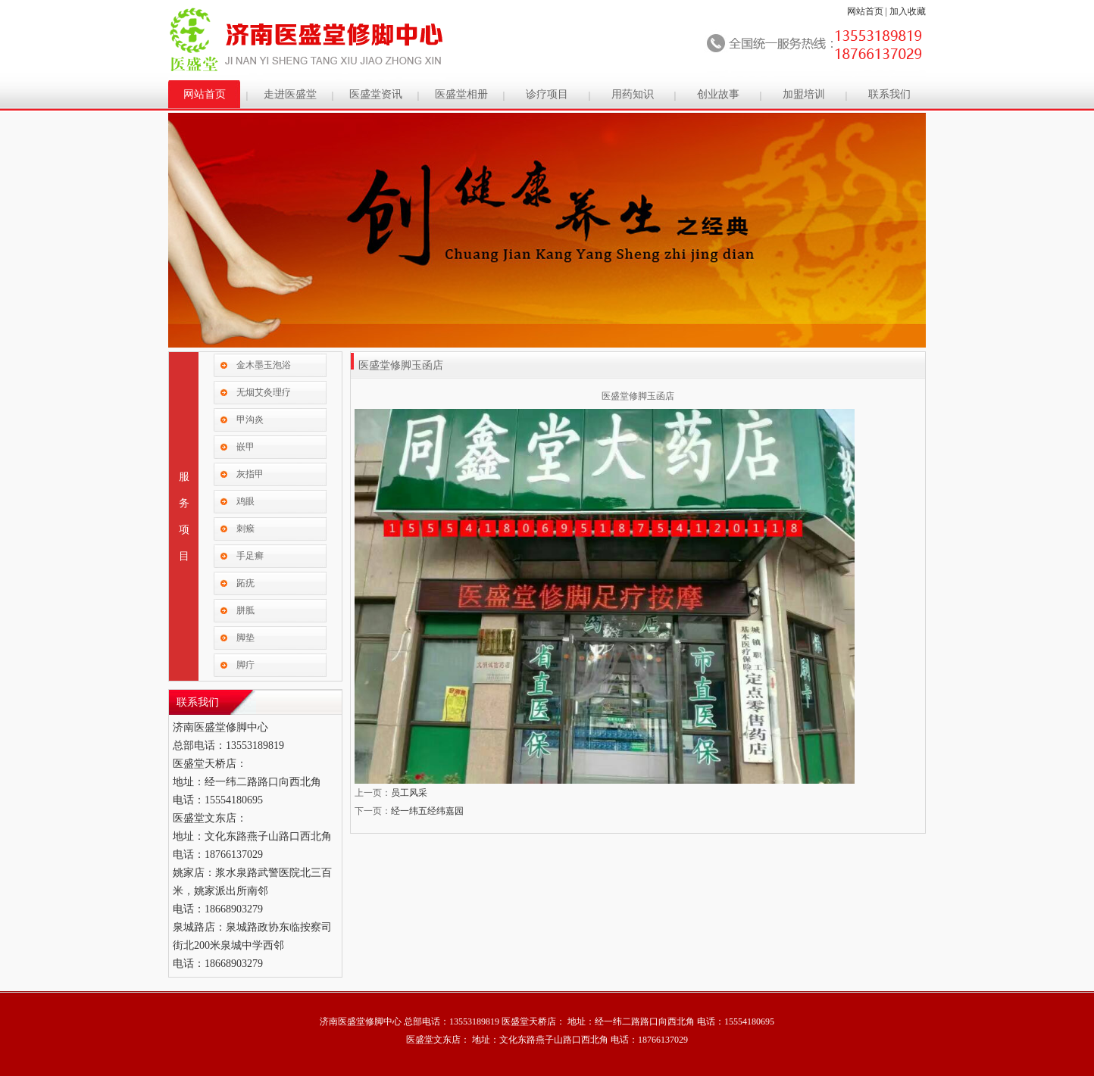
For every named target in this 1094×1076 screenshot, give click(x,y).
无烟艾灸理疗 (263, 392)
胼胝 (245, 610)
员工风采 (409, 793)
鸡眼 (245, 501)
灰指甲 (250, 474)
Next (911, 224)
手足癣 (250, 555)
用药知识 (632, 94)
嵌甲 (245, 446)
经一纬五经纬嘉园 (427, 811)
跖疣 (245, 583)
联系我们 (889, 94)
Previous (182, 224)
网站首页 (865, 11)
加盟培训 (804, 94)
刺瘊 (245, 528)
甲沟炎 (250, 419)
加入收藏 (907, 11)
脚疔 (245, 665)
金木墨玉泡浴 (263, 365)
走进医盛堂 (290, 94)
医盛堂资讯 (375, 94)
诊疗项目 (547, 94)
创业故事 (718, 94)
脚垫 (245, 637)
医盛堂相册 (461, 94)
